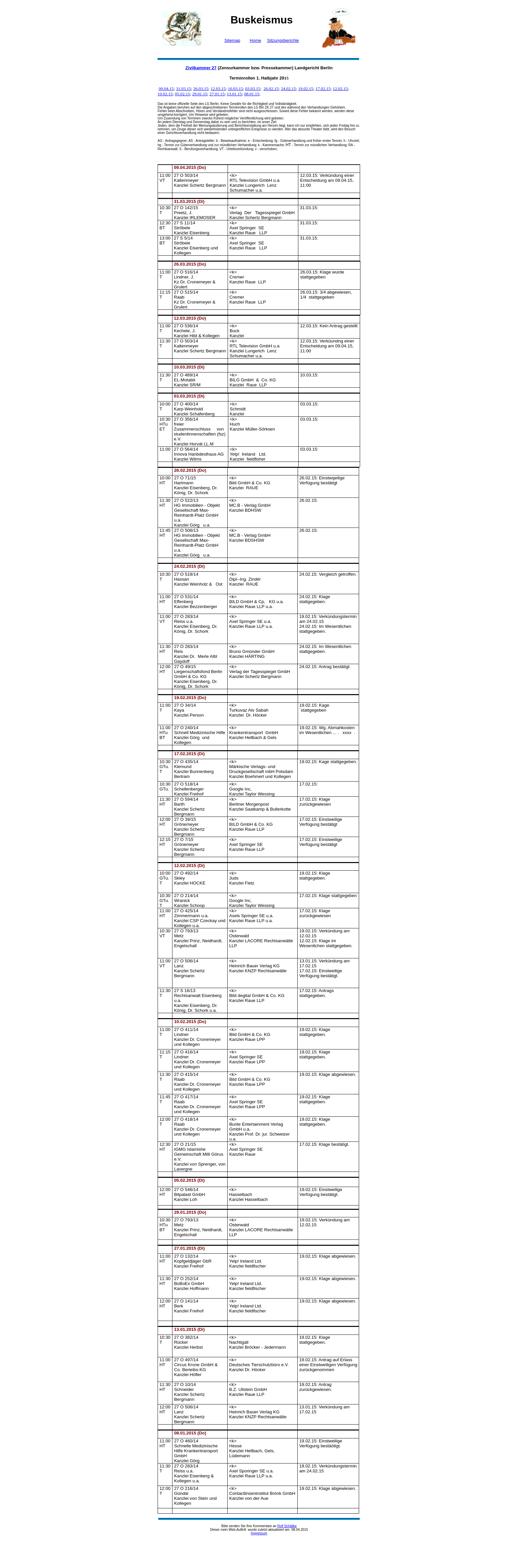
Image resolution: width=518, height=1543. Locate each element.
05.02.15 (182, 93)
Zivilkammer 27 (200, 67)
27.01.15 (217, 93)
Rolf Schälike (287, 1526)
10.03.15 (235, 88)
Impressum (259, 1533)
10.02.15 (165, 93)
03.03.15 (252, 88)
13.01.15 (234, 93)
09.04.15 (166, 88)
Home (255, 40)
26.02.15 (271, 88)
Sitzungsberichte (283, 40)
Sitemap (232, 40)
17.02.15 (323, 88)
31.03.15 (183, 88)
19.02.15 (306, 88)
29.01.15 (199, 93)
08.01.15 (251, 93)
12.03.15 (218, 88)
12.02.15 (340, 88)
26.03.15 (200, 88)
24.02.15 (288, 88)
